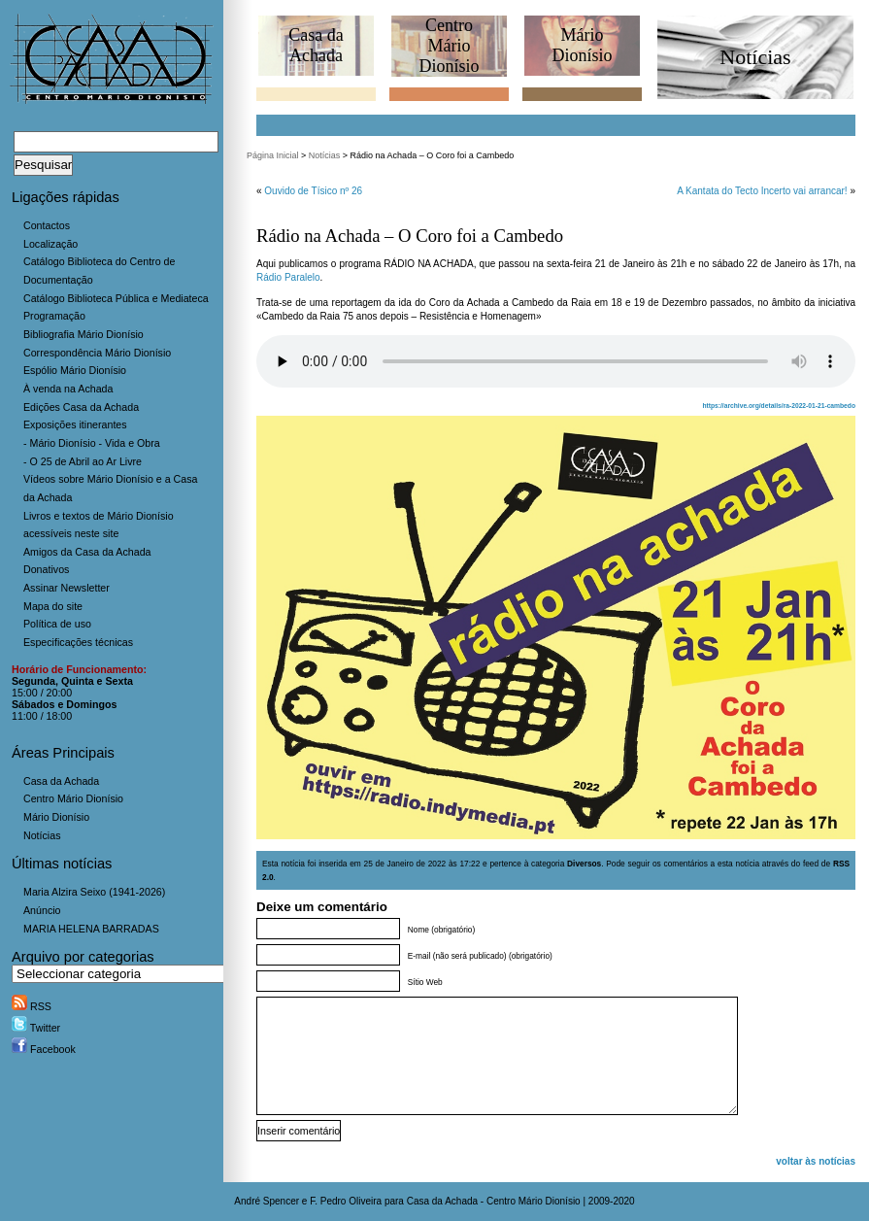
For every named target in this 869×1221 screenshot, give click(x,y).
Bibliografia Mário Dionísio (83, 334)
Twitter (36, 1028)
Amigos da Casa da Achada (87, 552)
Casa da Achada (61, 781)
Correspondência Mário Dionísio (97, 352)
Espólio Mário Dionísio (74, 370)
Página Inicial (273, 155)
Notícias (42, 835)
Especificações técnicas (78, 642)
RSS (31, 1006)
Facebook (44, 1049)
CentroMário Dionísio (448, 46)
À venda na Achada (68, 388)
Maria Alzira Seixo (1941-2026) (94, 892)
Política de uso (57, 623)
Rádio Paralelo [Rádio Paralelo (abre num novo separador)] (288, 277)
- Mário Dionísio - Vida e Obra (91, 443)
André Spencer (266, 1201)
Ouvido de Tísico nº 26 (313, 191)
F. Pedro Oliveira (346, 1201)
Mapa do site (53, 606)
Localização (50, 244)
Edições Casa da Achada (81, 407)
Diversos (584, 863)
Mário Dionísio (56, 817)
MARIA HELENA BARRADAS (91, 928)
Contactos (46, 225)
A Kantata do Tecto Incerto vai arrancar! (762, 191)
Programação (54, 316)
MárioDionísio (581, 45)
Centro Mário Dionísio (73, 798)
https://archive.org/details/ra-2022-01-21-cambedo (778, 405)
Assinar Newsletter (66, 588)
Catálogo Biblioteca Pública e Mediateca (116, 298)
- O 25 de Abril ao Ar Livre (82, 461)
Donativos (46, 569)
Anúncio (42, 910)
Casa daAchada (315, 45)
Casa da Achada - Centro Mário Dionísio (494, 1201)
